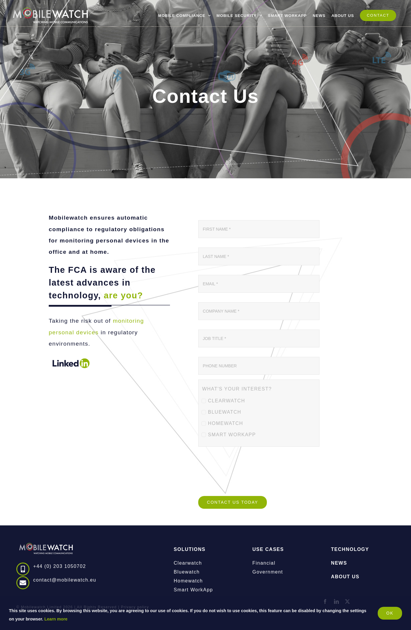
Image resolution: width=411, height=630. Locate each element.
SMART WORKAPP (232, 434)
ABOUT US (345, 576)
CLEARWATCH (226, 400)
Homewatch (188, 580)
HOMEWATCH (225, 423)
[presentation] (243, 474)
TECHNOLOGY (350, 549)
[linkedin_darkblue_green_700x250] (71, 357)
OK (389, 613)
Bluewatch (187, 571)
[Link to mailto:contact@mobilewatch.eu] (22, 582)
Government (267, 571)
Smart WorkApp (193, 589)
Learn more (55, 619)
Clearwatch (188, 563)
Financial (263, 563)
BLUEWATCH (224, 412)
